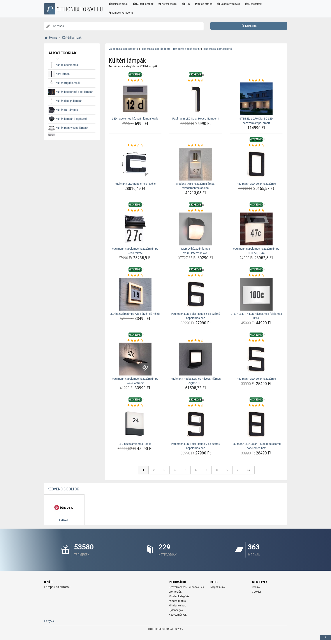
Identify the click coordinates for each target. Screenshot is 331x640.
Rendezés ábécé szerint (187, 48)
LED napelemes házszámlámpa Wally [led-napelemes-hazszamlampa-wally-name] (135, 118)
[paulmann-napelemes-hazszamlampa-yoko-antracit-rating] (135, 340)
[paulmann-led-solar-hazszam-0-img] (256, 164)
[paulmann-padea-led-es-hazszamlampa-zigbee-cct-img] (195, 359)
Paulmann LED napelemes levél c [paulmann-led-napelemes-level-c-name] (135, 183)
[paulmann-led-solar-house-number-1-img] (195, 98)
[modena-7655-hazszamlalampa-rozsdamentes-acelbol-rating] (195, 145)
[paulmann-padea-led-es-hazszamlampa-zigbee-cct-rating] (195, 340)
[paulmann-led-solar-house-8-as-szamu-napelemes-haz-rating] (256, 405)
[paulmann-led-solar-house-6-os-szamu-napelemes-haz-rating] (195, 275)
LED (186, 3)
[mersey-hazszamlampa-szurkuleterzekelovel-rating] (195, 210)
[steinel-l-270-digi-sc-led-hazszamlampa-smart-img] (256, 98)
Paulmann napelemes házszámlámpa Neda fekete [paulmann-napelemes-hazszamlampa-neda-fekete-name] (135, 251)
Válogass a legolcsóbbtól (124, 48)
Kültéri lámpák (143, 3)
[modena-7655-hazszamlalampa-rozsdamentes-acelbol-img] (195, 164)
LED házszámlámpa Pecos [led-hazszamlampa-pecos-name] (134, 443)
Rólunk (256, 587)
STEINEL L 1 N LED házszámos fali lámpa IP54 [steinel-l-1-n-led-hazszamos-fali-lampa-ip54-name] (256, 316)
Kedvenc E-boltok (63, 489)
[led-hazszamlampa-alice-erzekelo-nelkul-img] (135, 294)
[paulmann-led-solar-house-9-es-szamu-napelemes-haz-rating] (195, 405)
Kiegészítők (253, 3)
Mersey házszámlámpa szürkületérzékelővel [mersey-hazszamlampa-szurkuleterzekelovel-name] (195, 251)
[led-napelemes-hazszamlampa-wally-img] (135, 98)
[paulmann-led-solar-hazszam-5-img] (256, 359)
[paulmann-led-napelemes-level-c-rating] (135, 145)
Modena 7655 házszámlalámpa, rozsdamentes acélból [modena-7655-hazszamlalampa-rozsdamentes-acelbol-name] (195, 186)
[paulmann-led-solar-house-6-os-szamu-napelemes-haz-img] (195, 294)
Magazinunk (217, 587)
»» (248, 470)
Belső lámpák (118, 3)
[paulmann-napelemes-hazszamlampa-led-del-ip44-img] (256, 229)
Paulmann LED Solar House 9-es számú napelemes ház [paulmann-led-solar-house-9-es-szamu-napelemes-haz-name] (195, 446)
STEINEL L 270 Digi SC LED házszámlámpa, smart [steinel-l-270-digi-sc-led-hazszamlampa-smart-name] (256, 121)
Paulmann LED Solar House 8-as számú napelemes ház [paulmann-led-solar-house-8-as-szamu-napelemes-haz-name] (256, 446)
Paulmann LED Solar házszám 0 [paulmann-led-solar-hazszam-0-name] (256, 183)
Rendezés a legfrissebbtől (217, 48)
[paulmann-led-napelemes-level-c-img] (135, 164)
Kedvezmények (178, 614)
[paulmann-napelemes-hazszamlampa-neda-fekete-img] (135, 229)
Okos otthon (203, 3)
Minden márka (177, 600)
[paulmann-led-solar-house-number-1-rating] (195, 80)
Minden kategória (121, 12)
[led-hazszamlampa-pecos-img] (135, 424)
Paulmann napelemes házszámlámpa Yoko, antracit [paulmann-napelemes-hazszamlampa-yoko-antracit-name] (135, 381)
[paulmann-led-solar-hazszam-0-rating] (256, 145)
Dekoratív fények (228, 3)
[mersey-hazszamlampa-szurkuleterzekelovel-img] (195, 229)
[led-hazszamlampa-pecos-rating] (135, 405)
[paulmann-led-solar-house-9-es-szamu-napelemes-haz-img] (195, 424)
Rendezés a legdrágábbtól (156, 48)
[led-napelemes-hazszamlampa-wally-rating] (135, 80)
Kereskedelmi (168, 3)
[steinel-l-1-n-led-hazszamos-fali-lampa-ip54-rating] (256, 275)
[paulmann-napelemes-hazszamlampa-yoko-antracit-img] (135, 359)
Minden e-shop (177, 605)
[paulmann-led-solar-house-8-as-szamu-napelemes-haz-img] (256, 424)
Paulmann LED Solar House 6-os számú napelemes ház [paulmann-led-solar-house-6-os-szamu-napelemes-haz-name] (195, 316)
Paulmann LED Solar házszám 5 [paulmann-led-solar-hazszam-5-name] (256, 378)
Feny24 (49, 621)
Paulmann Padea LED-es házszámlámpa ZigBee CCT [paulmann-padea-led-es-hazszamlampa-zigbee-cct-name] (196, 381)
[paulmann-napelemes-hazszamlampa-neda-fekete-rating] (135, 210)
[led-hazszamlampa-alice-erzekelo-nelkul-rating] (135, 275)
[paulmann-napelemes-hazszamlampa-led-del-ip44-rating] (256, 210)
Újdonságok (176, 610)
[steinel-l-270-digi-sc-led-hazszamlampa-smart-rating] (256, 80)
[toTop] (325, 637)
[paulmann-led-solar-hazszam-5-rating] (256, 340)
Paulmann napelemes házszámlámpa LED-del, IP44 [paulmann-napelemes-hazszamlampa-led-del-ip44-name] (256, 251)
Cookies (256, 591)
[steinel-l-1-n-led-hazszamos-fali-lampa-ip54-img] (256, 294)
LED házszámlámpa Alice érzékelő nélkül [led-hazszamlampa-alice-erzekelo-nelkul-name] (135, 313)
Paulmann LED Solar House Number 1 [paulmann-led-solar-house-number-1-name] (195, 118)
